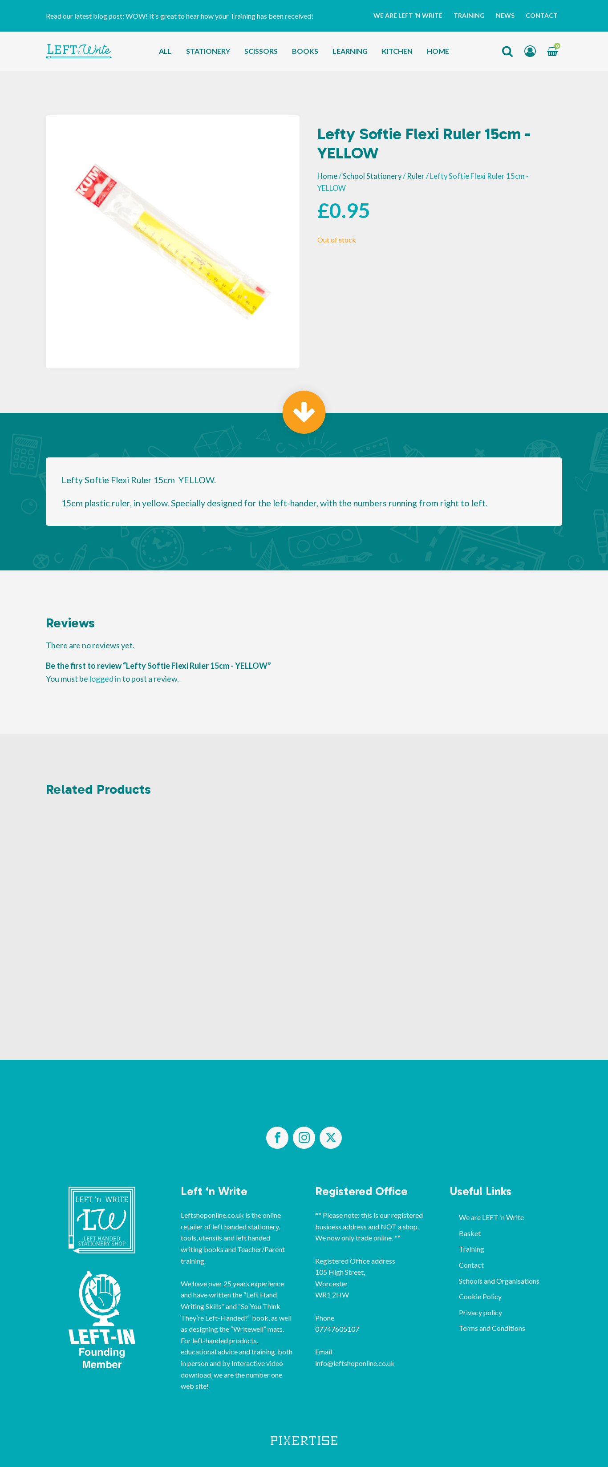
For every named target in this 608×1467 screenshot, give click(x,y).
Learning (350, 51)
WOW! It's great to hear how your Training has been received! (219, 16)
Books (305, 51)
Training (469, 15)
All (165, 51)
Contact (542, 15)
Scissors (261, 51)
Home (438, 51)
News (505, 15)
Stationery (208, 51)
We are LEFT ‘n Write (407, 15)
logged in (105, 678)
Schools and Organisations (499, 1281)
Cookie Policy (480, 1296)
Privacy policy (480, 1312)
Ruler (416, 176)
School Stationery (372, 176)
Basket (470, 1233)
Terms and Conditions (492, 1328)
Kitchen (397, 51)
